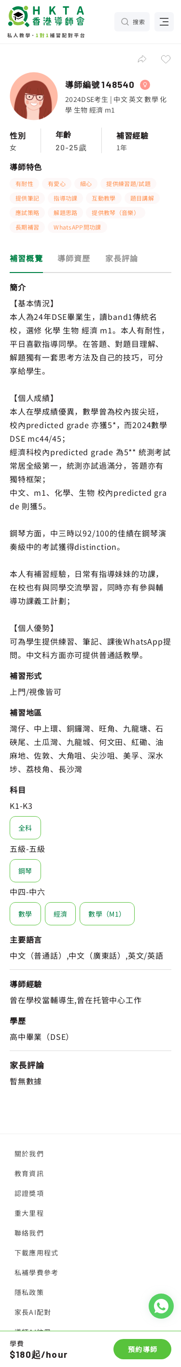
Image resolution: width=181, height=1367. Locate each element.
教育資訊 (29, 1173)
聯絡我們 (29, 1232)
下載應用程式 (36, 1252)
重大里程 (29, 1213)
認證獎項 (29, 1193)
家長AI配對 (32, 1312)
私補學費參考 (36, 1272)
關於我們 (29, 1153)
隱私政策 (29, 1292)
